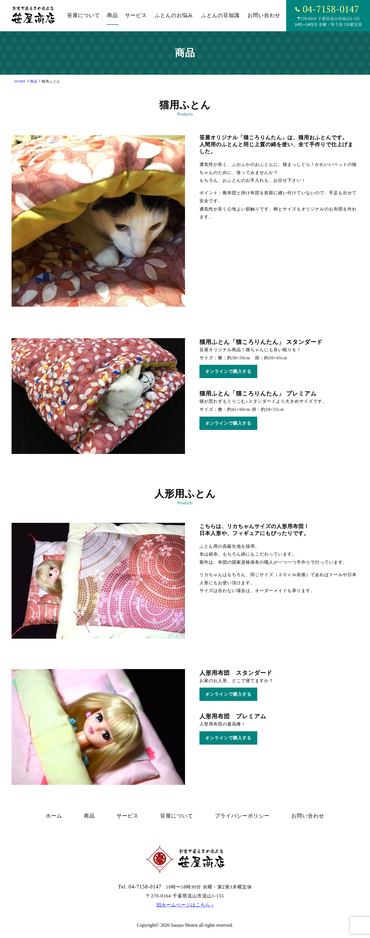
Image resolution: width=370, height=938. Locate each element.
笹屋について (83, 15)
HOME (20, 81)
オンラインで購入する (228, 371)
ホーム (54, 816)
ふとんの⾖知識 (220, 15)
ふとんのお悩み (174, 15)
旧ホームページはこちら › (185, 904)
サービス (136, 15)
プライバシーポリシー (242, 816)
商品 (112, 15)
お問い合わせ (263, 15)
